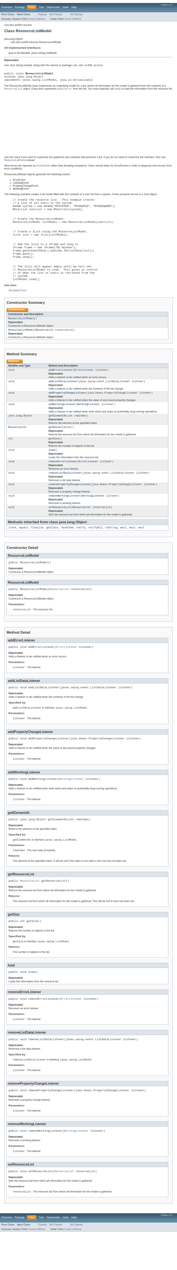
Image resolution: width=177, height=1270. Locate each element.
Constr (32, 19)
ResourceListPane (14, 162)
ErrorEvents (43, 168)
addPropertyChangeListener (67, 413)
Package (20, 7)
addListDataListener (62, 402)
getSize (53, 461)
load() (117, 91)
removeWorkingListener (64, 520)
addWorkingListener (62, 425)
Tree (41, 7)
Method (41, 19)
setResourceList (59, 532)
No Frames (56, 14)
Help (74, 7)
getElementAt (57, 437)
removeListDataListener (65, 496)
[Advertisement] (88, 125)
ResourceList (44, 349)
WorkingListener (88, 425)
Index (65, 7)
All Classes (76, 14)
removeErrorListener (62, 485)
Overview (6, 7)
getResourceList (59, 449)
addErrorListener (60, 390)
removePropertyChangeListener (69, 508)
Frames (42, 14)
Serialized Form (17, 309)
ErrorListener (84, 390)
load (51, 473)
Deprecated (53, 7)
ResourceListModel (21, 337)
